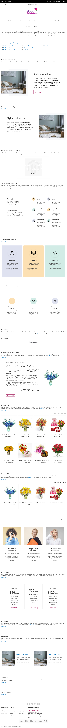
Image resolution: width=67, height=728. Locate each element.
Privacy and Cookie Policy (6, 725)
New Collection (22, 654)
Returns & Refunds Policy (4, 712)
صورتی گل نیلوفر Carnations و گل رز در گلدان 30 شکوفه (45, 434)
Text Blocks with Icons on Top (9, 49)
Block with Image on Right (9, 42)
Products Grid (27, 43)
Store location (13, 710)
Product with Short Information (30, 42)
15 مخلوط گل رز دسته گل (9, 460)
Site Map (41, 725)
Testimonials (47, 43)
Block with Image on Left (8, 40)
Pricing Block (26, 49)
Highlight (50, 355)
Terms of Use (3, 715)
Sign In (50, 1)
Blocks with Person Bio (29, 47)
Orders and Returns (30, 725)
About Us (12, 715)
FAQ (6, 1)
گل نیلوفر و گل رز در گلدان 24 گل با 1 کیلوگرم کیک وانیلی (29, 460)
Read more (19, 666)
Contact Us (12, 713)
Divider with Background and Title (10, 43)
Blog (47, 1)
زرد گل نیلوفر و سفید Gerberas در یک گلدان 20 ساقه (28, 434)
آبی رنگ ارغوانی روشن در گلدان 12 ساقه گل (15, 362)
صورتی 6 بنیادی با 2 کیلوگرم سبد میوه (41, 460)
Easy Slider (38, 333)
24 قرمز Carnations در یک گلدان (57, 460)
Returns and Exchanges (21, 714)
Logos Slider (26, 40)
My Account (21, 711)
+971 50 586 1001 (33, 710)
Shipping (21, 716)
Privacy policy (13, 711)
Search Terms (15, 725)
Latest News (46, 42)
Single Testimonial (48, 45)
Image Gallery (47, 40)
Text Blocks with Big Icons (8, 47)
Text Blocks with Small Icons (9, 45)
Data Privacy (3, 716)
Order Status (21, 710)
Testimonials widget (7, 679)
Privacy (10, 1)
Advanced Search (22, 725)
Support (2, 1)
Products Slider (27, 45)
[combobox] (32, 5)
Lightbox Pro (31, 624)
